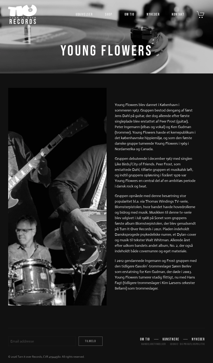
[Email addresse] (42, 341)
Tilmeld (90, 341)
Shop (108, 14)
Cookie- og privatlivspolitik (187, 344)
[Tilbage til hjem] (22, 14)
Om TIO (129, 14)
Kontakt (178, 14)
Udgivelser (84, 14)
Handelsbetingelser (153, 344)
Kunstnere (171, 339)
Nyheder (153, 14)
